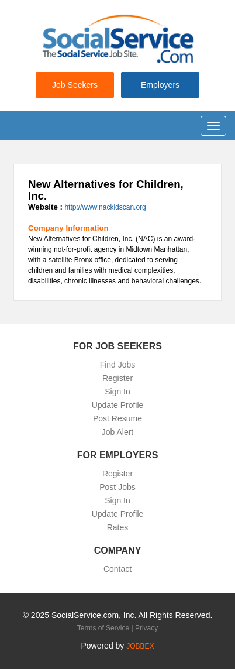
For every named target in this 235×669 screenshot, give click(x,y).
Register (117, 378)
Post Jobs (117, 487)
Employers (160, 85)
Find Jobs (118, 364)
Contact (117, 569)
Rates (118, 527)
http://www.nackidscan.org (105, 207)
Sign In (117, 391)
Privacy (146, 628)
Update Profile (118, 405)
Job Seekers (75, 85)
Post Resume (117, 418)
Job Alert (117, 432)
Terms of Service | (106, 628)
